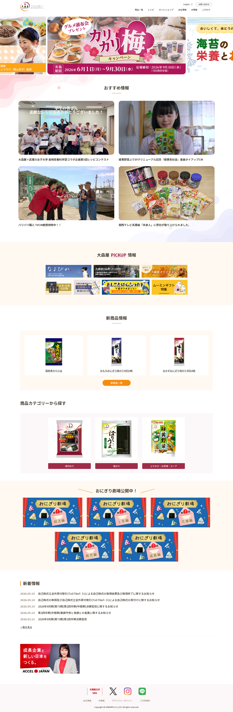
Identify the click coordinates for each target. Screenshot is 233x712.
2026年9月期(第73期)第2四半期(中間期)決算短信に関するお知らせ (78, 606)
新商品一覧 (116, 383)
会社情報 (182, 9)
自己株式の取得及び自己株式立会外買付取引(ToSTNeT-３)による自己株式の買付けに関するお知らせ (99, 600)
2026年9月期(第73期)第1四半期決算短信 (62, 619)
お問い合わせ (204, 4)
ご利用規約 (145, 700)
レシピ (151, 9)
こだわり (206, 9)
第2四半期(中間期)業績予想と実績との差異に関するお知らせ (74, 613)
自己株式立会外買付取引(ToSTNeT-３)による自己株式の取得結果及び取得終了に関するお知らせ (96, 593)
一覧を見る (26, 627)
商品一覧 (139, 9)
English (188, 4)
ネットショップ (166, 9)
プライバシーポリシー (122, 700)
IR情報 (194, 9)
